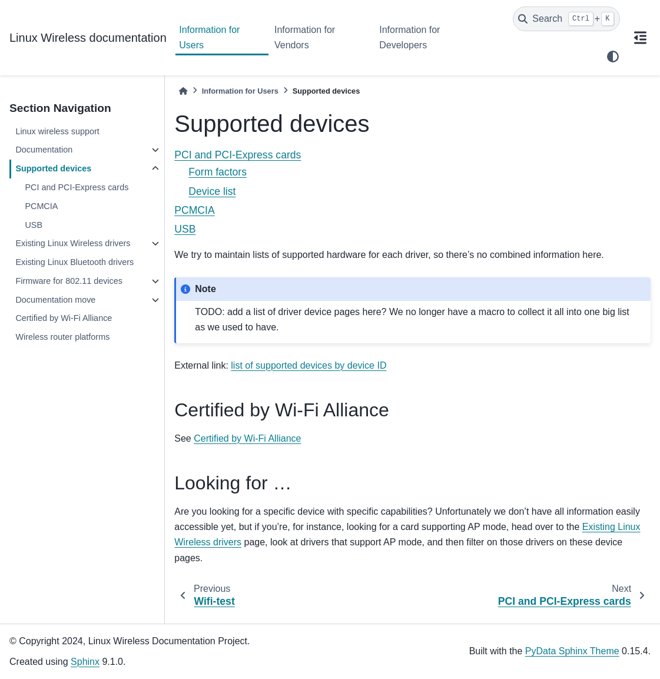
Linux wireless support (57, 131)
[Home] (183, 91)
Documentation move (55, 299)
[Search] (566, 18)
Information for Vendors (304, 37)
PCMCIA (41, 206)
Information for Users (209, 37)
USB (33, 225)
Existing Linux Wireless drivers (72, 243)
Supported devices (53, 168)
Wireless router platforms (62, 337)
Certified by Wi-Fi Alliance (63, 318)
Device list (212, 191)
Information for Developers (409, 37)
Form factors (217, 172)
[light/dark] (613, 57)
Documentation (43, 149)
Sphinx (85, 662)
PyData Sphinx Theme (572, 651)
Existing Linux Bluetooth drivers (74, 262)
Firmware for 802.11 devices (68, 281)
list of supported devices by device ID (308, 365)
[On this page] (640, 38)
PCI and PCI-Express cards (76, 187)
